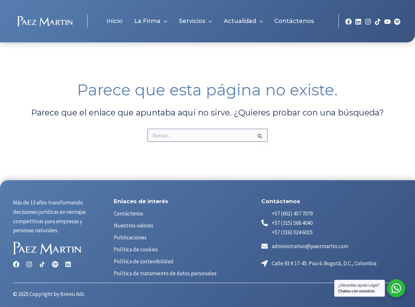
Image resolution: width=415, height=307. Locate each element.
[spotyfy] (397, 21)
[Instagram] (368, 21)
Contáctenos (128, 213)
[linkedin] (358, 21)
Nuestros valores (133, 225)
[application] (163, 21)
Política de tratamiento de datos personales (165, 273)
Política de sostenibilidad (143, 261)
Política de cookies (136, 249)
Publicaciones (130, 237)
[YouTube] (387, 21)
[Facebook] (348, 21)
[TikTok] (377, 21)
